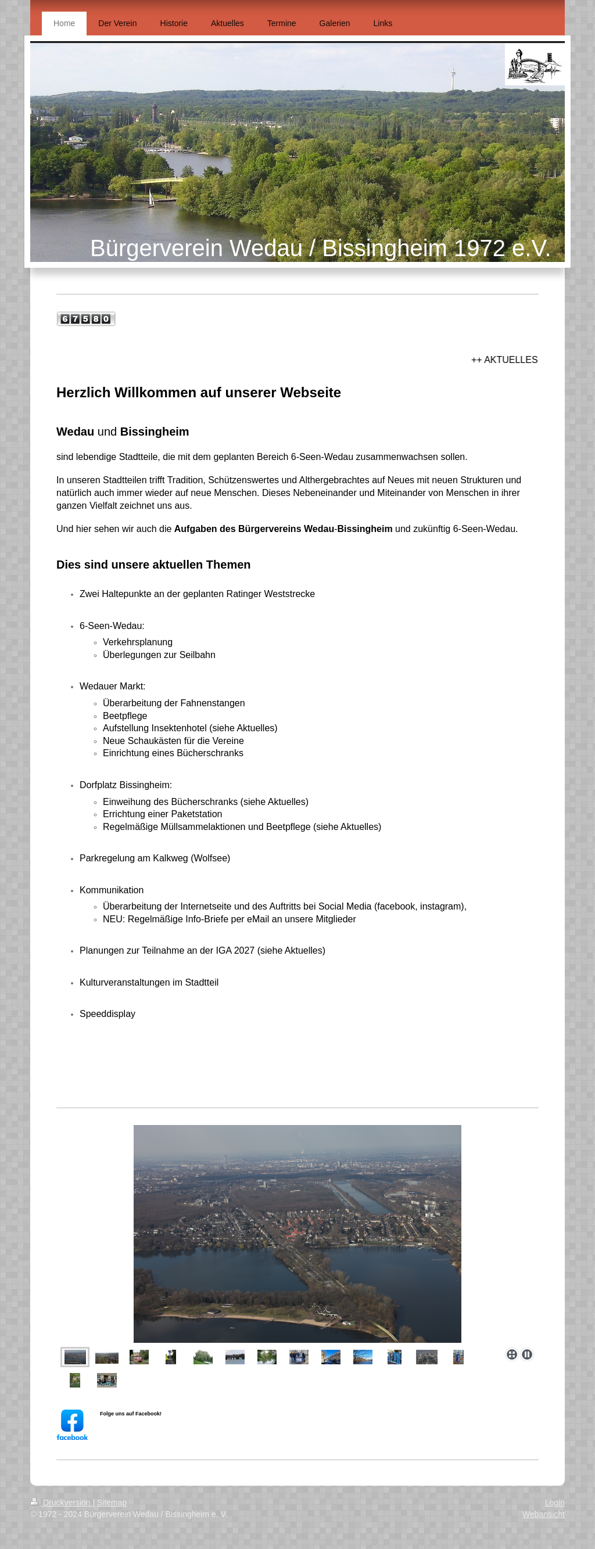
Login (555, 1502)
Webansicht (543, 1514)
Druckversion (61, 1502)
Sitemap (112, 1502)
